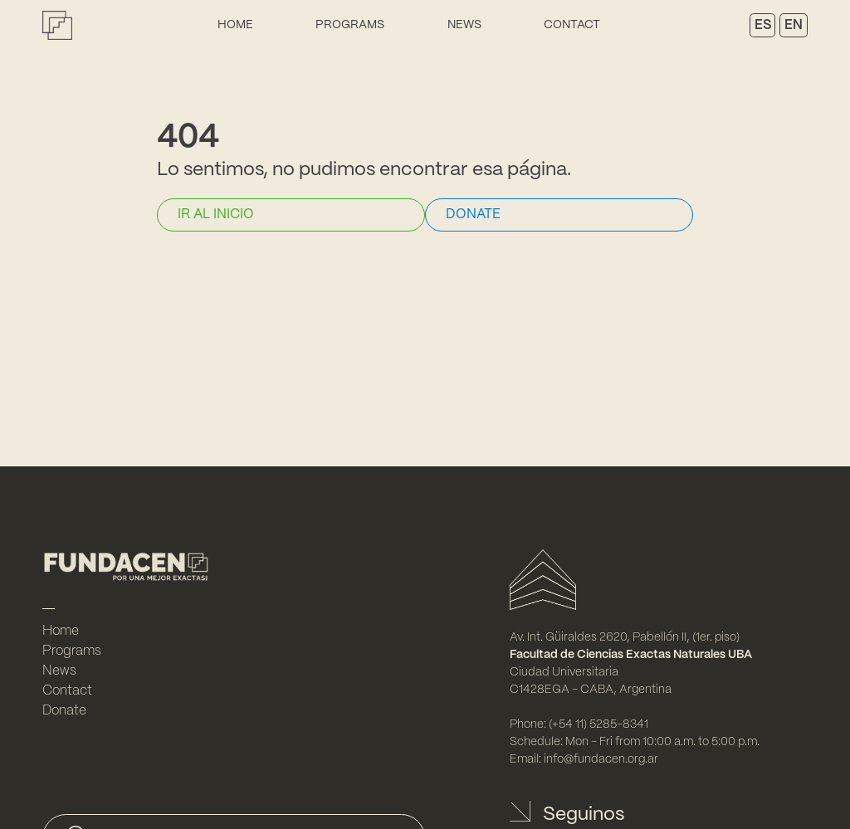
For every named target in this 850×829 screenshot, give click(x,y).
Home (235, 25)
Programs (349, 25)
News (464, 25)
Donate (64, 711)
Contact (572, 25)
